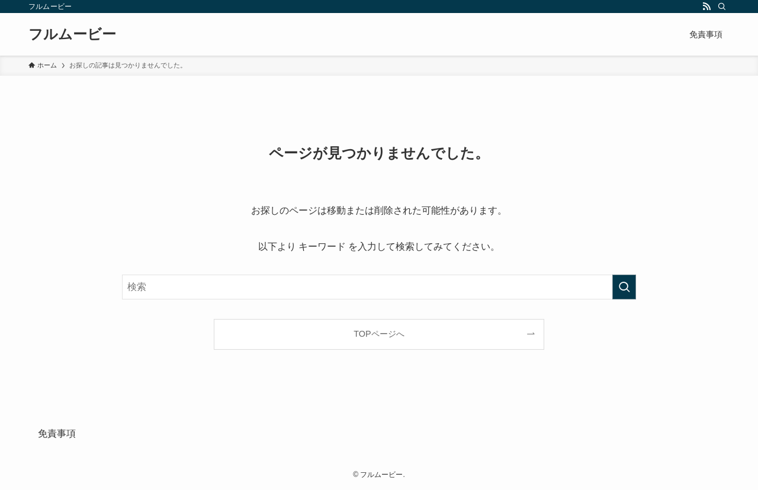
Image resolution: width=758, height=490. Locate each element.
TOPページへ (379, 334)
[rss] (706, 6)
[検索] (722, 6)
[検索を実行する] (624, 287)
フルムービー (72, 34)
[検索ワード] (379, 287)
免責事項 (57, 433)
